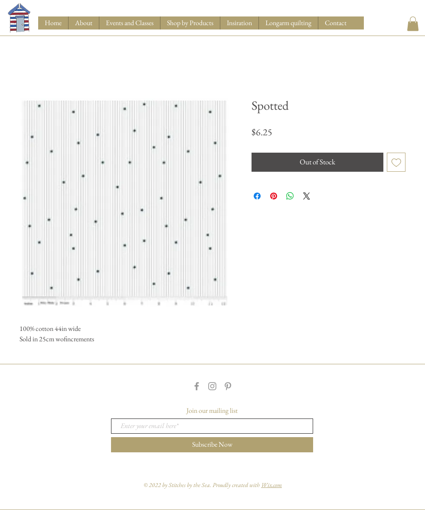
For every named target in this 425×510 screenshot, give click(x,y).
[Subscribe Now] (212, 444)
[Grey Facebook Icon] (196, 386)
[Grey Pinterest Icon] (227, 386)
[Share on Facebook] (257, 196)
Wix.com (271, 485)
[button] (190, 22)
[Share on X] (306, 196)
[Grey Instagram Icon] (212, 386)
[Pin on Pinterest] (273, 196)
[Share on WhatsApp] (290, 196)
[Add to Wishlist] (396, 162)
